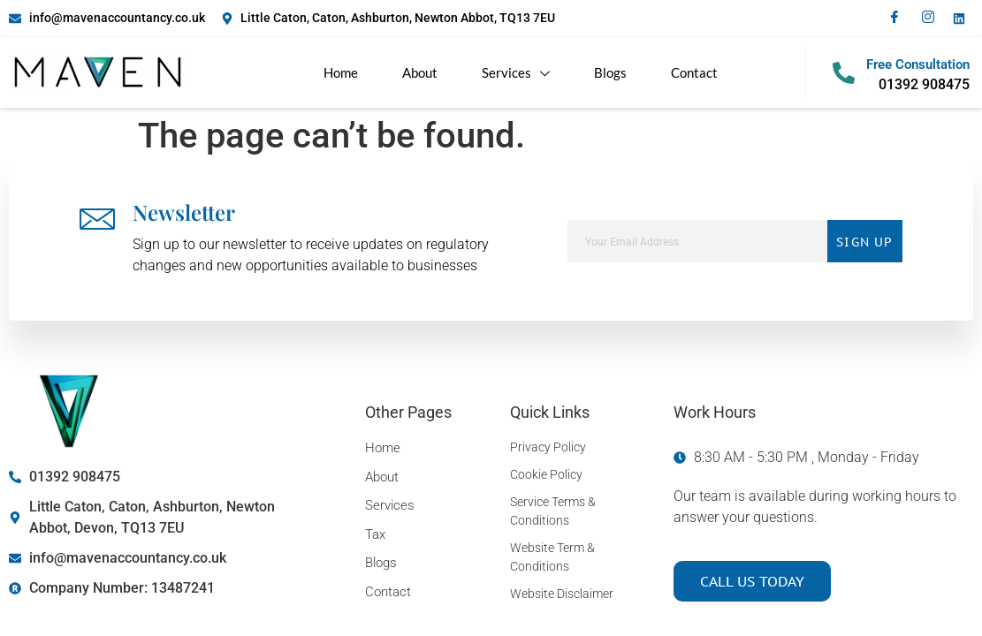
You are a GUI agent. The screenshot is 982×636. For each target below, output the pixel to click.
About (420, 72)
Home (341, 72)
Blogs (610, 72)
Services (516, 73)
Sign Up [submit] (864, 241)
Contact (694, 72)
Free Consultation (918, 64)
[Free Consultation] (844, 73)
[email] (697, 241)
